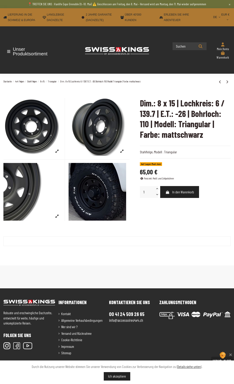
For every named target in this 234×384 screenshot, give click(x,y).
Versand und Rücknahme (76, 333)
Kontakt (66, 314)
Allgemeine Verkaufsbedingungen (82, 320)
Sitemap (66, 353)
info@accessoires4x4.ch (126, 320)
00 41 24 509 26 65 (126, 314)
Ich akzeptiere (117, 376)
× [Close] (229, 4)
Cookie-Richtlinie (71, 340)
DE (217, 17)
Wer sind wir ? (69, 327)
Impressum (67, 346)
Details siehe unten (189, 367)
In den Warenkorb (179, 192)
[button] (30, 51)
